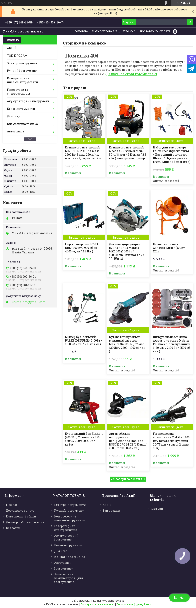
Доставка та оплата (20, 510)
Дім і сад (13, 116)
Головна (81, 31)
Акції (107, 505)
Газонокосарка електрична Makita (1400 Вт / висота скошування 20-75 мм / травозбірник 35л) (171, 441)
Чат (179, 597)
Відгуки (157, 509)
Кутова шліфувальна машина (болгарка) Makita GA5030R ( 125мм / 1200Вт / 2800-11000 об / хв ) (127, 344)
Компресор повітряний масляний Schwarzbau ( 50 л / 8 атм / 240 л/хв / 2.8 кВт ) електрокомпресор (127, 153)
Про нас (129, 31)
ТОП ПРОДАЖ (17, 55)
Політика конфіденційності (134, 604)
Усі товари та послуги (127, 479)
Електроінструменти (70, 505)
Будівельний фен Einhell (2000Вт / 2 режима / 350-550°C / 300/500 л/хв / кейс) (84, 439)
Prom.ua (119, 600)
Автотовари (15, 131)
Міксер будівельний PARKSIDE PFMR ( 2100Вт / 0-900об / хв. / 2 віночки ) (83, 340)
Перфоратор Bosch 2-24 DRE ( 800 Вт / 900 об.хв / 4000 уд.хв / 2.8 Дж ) (82, 247)
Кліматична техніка (22, 124)
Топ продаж (111, 510)
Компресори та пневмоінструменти (22, 80)
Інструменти (64, 568)
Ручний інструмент (22, 71)
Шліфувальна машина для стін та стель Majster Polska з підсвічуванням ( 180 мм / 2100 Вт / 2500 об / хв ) (171, 344)
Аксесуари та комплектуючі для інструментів (68, 578)
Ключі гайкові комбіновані (132, 74)
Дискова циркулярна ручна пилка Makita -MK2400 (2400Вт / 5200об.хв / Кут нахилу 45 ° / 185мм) (127, 251)
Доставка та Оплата (155, 31)
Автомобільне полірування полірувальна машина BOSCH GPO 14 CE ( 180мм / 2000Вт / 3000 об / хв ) (128, 441)
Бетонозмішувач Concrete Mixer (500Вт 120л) (169, 247)
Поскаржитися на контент (98, 604)
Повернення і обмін (21, 516)
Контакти (13, 528)
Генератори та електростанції (18, 91)
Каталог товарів (104, 31)
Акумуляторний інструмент (28, 101)
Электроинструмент (22, 63)
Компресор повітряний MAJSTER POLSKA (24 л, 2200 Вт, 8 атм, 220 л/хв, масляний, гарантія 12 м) (83, 153)
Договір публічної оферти (25, 522)
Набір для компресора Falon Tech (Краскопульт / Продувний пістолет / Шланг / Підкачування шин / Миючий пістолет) (171, 155)
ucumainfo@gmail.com (29, 302)
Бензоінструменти (21, 109)
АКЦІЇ (11, 48)
